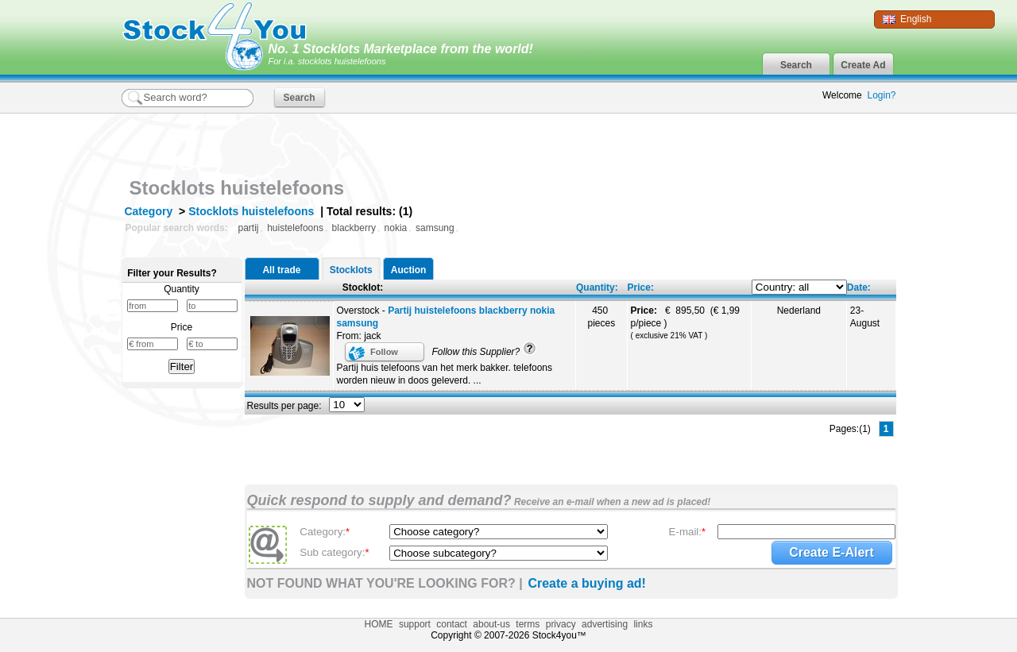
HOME (379, 624)
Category (149, 211)
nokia (396, 227)
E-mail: (687, 532)
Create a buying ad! (586, 583)
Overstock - (446, 317)
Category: (325, 532)
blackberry (354, 227)
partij (248, 227)
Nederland (799, 310)
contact (451, 624)
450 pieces (601, 317)
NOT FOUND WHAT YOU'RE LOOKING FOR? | (385, 583)
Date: (859, 287)
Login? (881, 95)
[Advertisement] (710, 141)
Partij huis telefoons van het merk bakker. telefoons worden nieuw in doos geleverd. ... (444, 374)
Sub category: (334, 552)
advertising (605, 624)
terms (527, 624)
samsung (435, 227)
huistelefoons (295, 227)
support (415, 624)
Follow (384, 352)
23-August (865, 317)
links (642, 624)
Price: (641, 287)
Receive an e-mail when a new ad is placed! (611, 501)
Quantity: (597, 287)
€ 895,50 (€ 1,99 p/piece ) (685, 322)
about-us (491, 624)
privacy (561, 624)
